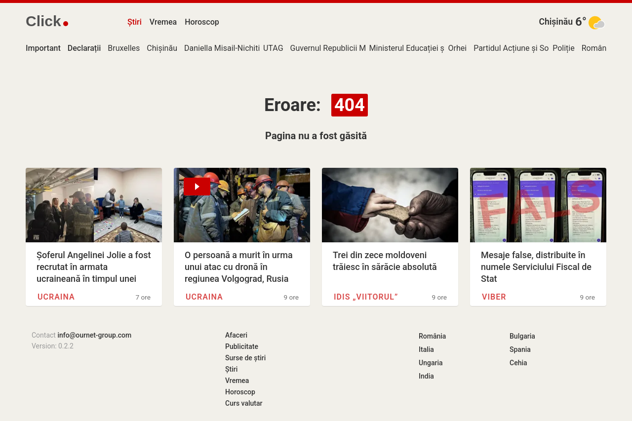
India (426, 376)
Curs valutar (243, 403)
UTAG (273, 48)
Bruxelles (124, 48)
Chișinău (556, 22)
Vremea (163, 22)
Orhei (457, 48)
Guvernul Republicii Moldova (340, 48)
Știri (134, 22)
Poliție (564, 48)
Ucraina (56, 297)
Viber (494, 297)
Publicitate (241, 346)
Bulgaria (522, 336)
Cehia (518, 363)
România (597, 48)
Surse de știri (245, 358)
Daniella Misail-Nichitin (224, 48)
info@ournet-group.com (94, 335)
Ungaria (431, 363)
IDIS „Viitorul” (366, 297)
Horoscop (202, 22)
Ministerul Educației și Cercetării (425, 48)
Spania (520, 349)
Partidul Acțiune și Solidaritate (527, 48)
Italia (426, 349)
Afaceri (236, 335)
